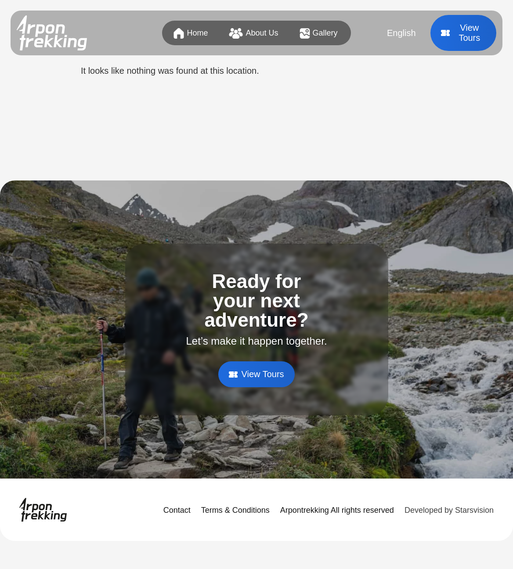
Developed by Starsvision (449, 510)
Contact (177, 510)
